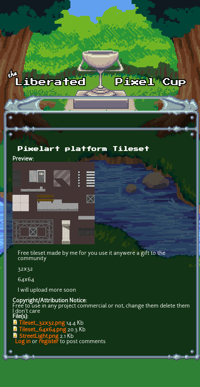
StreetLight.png (39, 336)
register (49, 341)
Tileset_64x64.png (42, 330)
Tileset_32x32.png (42, 323)
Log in (23, 341)
